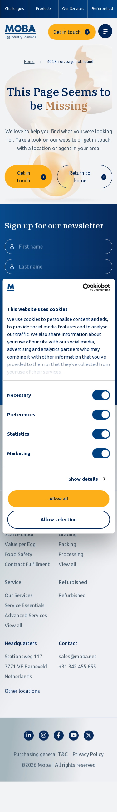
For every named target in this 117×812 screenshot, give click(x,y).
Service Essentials (25, 631)
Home (29, 62)
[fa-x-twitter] (89, 762)
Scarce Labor (19, 560)
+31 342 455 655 (77, 692)
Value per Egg (20, 570)
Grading (68, 560)
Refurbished (102, 9)
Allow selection (59, 519)
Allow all (58, 498)
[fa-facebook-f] (59, 762)
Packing (67, 570)
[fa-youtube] (74, 762)
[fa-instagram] (44, 762)
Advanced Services (26, 641)
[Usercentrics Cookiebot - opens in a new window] (83, 287)
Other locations (22, 717)
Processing (71, 580)
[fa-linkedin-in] (29, 762)
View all (67, 590)
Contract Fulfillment (27, 590)
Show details (83, 479)
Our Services (73, 9)
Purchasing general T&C (41, 780)
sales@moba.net (77, 682)
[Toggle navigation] (105, 31)
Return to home (79, 176)
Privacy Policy (88, 780)
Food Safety (18, 580)
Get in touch (67, 32)
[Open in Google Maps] (28, 693)
